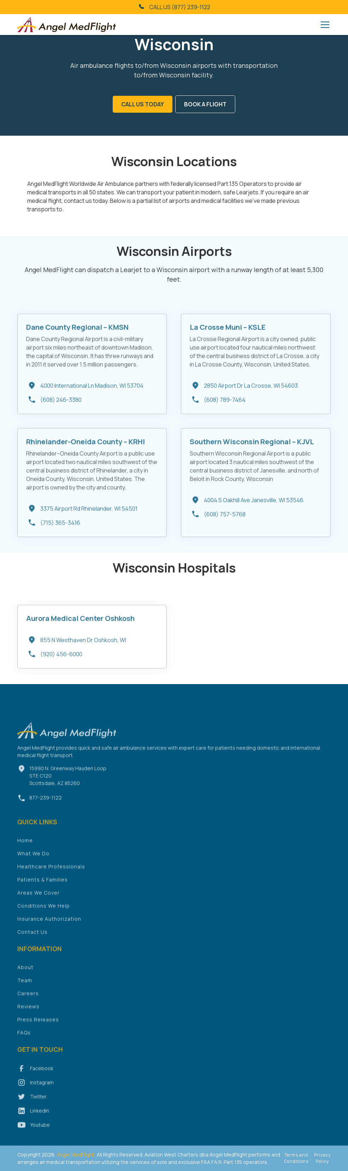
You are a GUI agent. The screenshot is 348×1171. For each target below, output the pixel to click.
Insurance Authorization (49, 928)
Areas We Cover (38, 902)
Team (24, 989)
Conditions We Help (43, 915)
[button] (324, 24)
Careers (28, 1002)
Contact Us (32, 941)
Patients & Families (42, 888)
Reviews (28, 1015)
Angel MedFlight (75, 1154)
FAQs (24, 1041)
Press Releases (38, 1028)
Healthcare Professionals (51, 875)
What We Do (33, 862)
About (25, 976)
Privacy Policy (322, 1158)
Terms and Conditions (296, 1158)
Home (25, 849)
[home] (66, 24)
